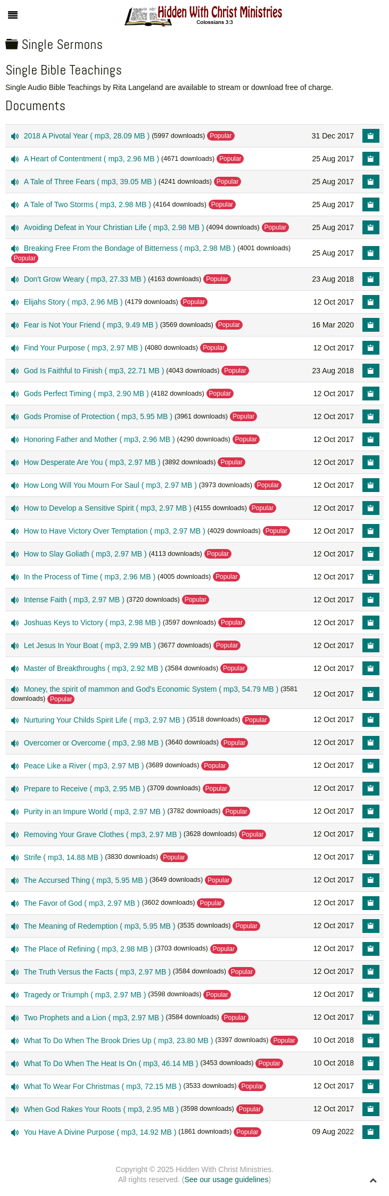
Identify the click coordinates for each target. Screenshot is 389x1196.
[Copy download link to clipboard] (370, 136)
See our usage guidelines (226, 1179)
